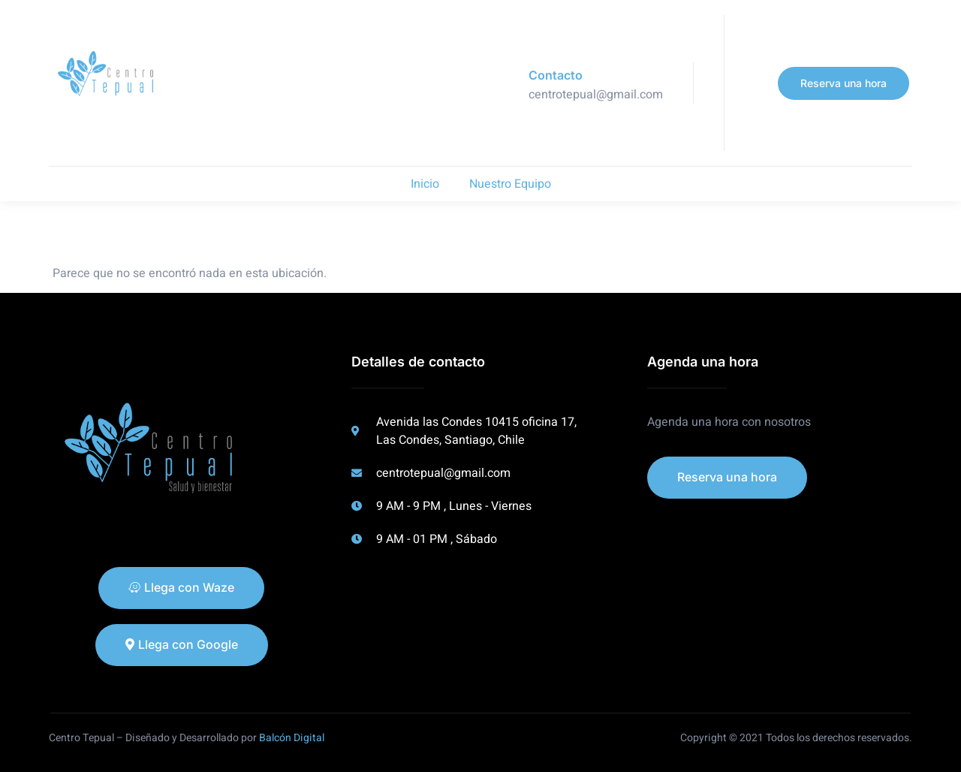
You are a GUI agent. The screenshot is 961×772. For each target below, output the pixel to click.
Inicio (425, 184)
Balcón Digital (291, 738)
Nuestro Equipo (510, 184)
